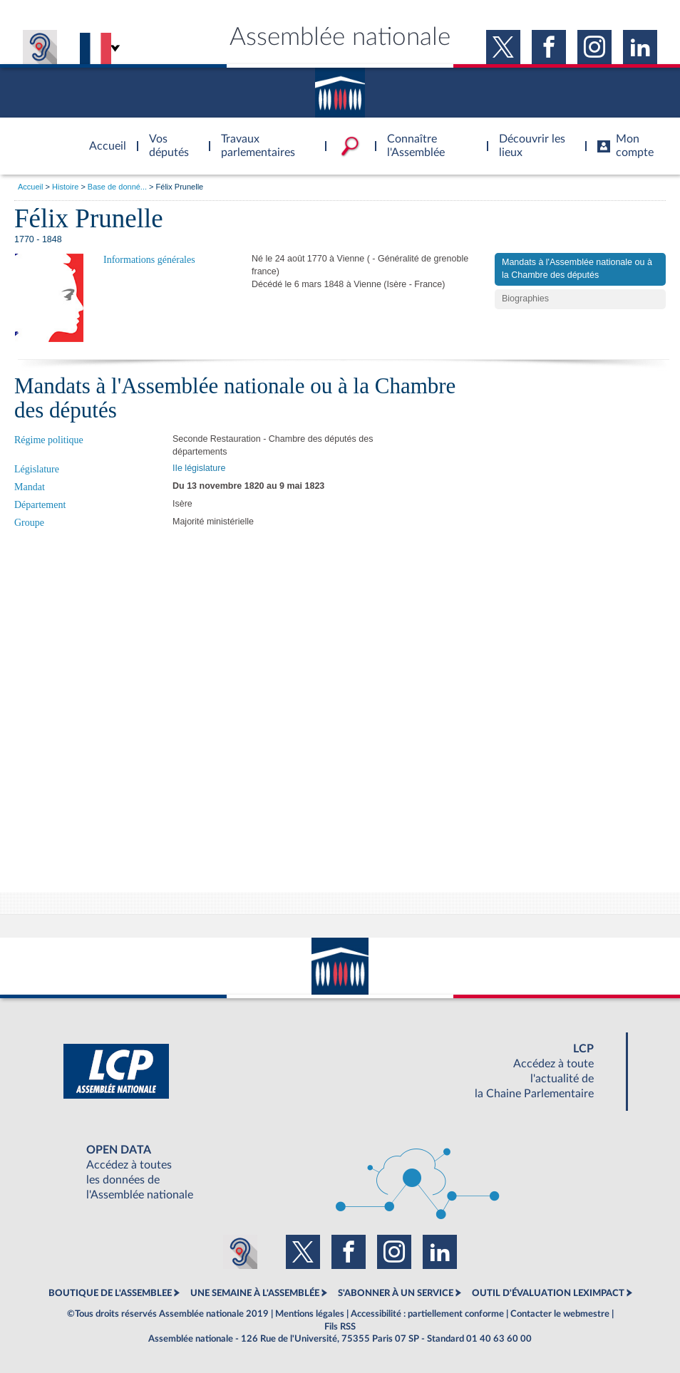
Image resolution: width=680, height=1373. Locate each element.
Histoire (65, 186)
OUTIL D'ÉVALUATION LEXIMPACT (548, 1293)
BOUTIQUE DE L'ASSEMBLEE (110, 1293)
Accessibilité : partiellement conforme (427, 1314)
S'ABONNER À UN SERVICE (395, 1293)
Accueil (30, 186)
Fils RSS (340, 1326)
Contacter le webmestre (559, 1314)
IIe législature (198, 468)
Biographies (525, 299)
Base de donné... (117, 186)
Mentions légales (309, 1314)
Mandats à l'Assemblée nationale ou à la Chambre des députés (577, 268)
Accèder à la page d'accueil (103, 137)
